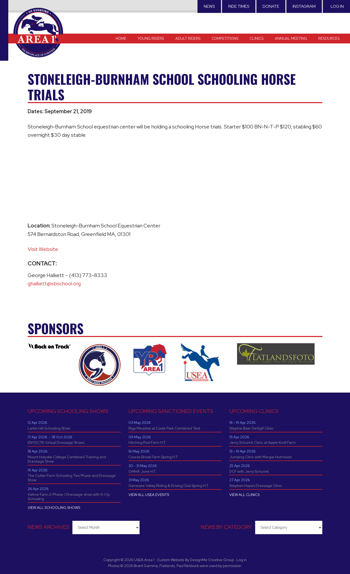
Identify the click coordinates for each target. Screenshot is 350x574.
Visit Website (43, 249)
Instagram (304, 6)
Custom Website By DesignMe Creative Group (195, 559)
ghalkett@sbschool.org (54, 283)
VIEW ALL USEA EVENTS (148, 494)
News (209, 6)
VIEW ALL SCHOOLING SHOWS (54, 507)
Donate (271, 6)
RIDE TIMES (238, 6)
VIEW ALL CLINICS (244, 494)
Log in (337, 6)
